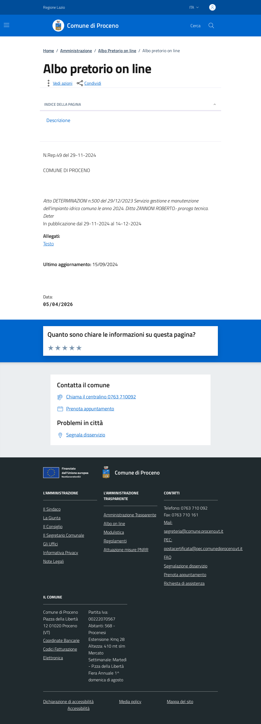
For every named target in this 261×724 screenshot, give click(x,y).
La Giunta (52, 517)
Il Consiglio (52, 526)
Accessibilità (79, 708)
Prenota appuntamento (185, 574)
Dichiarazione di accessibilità (68, 701)
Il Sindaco (52, 509)
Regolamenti (115, 541)
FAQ (167, 557)
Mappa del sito (180, 701)
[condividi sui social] (88, 83)
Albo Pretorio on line (117, 50)
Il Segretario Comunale (63, 535)
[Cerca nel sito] (211, 25)
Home (48, 50)
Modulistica (114, 532)
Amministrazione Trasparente (130, 514)
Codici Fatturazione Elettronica (60, 653)
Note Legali (53, 561)
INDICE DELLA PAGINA (130, 104)
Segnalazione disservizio (185, 566)
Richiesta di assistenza (184, 583)
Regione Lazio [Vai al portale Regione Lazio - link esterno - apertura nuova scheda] (54, 7)
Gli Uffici (50, 544)
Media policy (130, 701)
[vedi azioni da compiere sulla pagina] (58, 83)
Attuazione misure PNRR (126, 549)
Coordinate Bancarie (61, 640)
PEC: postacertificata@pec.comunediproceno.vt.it (203, 544)
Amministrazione (76, 50)
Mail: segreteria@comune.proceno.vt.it (193, 526)
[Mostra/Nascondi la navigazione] (6, 25)
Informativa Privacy (60, 552)
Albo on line (114, 523)
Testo (48, 243)
